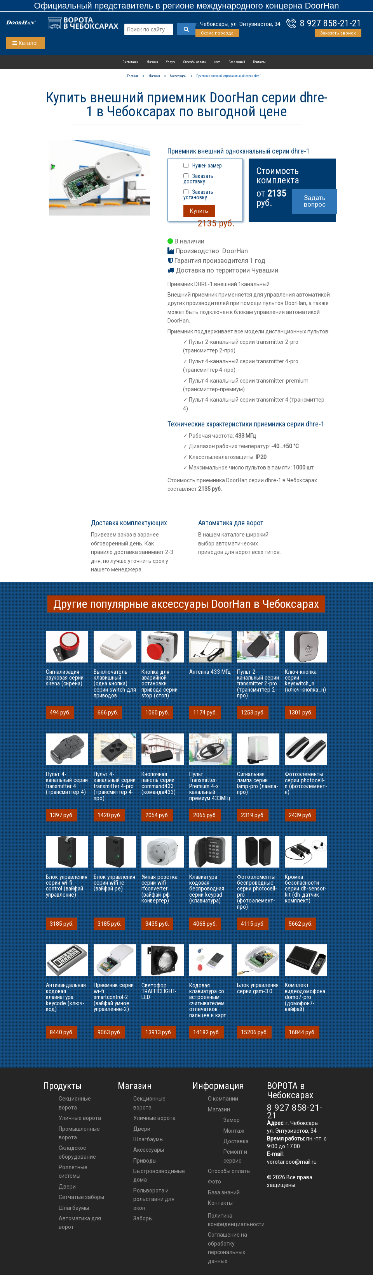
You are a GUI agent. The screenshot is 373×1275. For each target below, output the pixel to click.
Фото (217, 62)
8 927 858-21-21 (330, 23)
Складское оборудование (77, 1152)
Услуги (171, 62)
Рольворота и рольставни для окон (153, 1199)
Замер (231, 1120)
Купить (199, 211)
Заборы (143, 1218)
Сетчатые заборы (81, 1197)
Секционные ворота (75, 1103)
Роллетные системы (73, 1171)
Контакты (259, 62)
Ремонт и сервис (235, 1156)
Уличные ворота (80, 1118)
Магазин (152, 62)
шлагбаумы (148, 1139)
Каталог (25, 43)
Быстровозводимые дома (159, 1175)
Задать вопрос (315, 201)
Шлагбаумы (74, 1208)
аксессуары (148, 1150)
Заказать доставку (198, 178)
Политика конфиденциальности (236, 1220)
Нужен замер (207, 165)
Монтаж (233, 1131)
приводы (145, 1161)
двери (141, 1129)
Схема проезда (217, 33)
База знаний (236, 62)
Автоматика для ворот (80, 1222)
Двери (67, 1187)
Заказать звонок (338, 33)
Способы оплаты (194, 62)
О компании (130, 62)
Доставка (236, 1141)
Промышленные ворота (79, 1133)
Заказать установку (198, 194)
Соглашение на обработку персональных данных (227, 1248)
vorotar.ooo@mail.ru (292, 1162)
